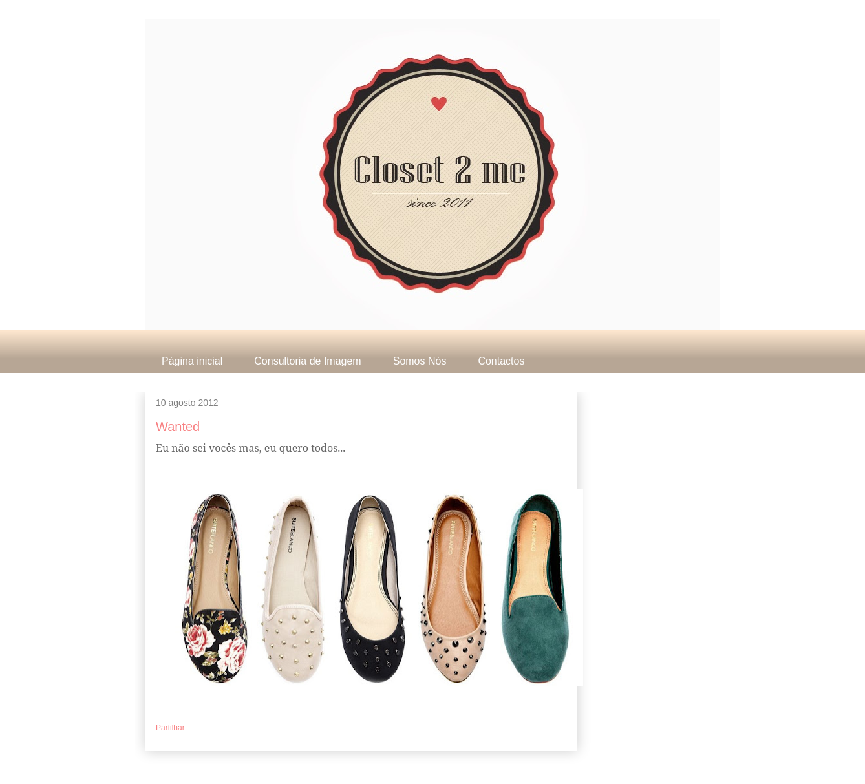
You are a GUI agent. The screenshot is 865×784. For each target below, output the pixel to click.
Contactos (501, 360)
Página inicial (192, 360)
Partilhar (170, 727)
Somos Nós (420, 360)
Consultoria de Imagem (307, 360)
